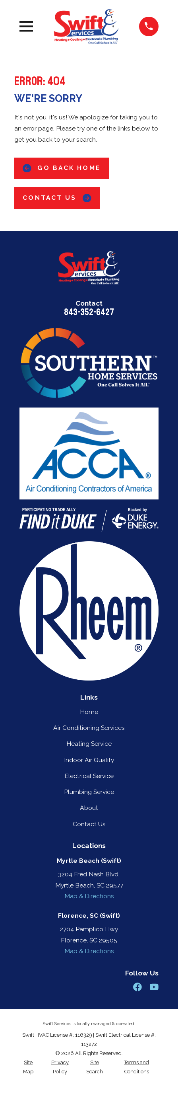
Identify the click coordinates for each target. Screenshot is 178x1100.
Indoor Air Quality (89, 760)
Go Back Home (62, 168)
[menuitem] (28, 1067)
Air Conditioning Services (89, 727)
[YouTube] (154, 987)
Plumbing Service (89, 792)
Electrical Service (89, 776)
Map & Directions (89, 896)
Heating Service (89, 743)
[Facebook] (137, 987)
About (89, 807)
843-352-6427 (89, 312)
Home (89, 712)
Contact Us (57, 198)
